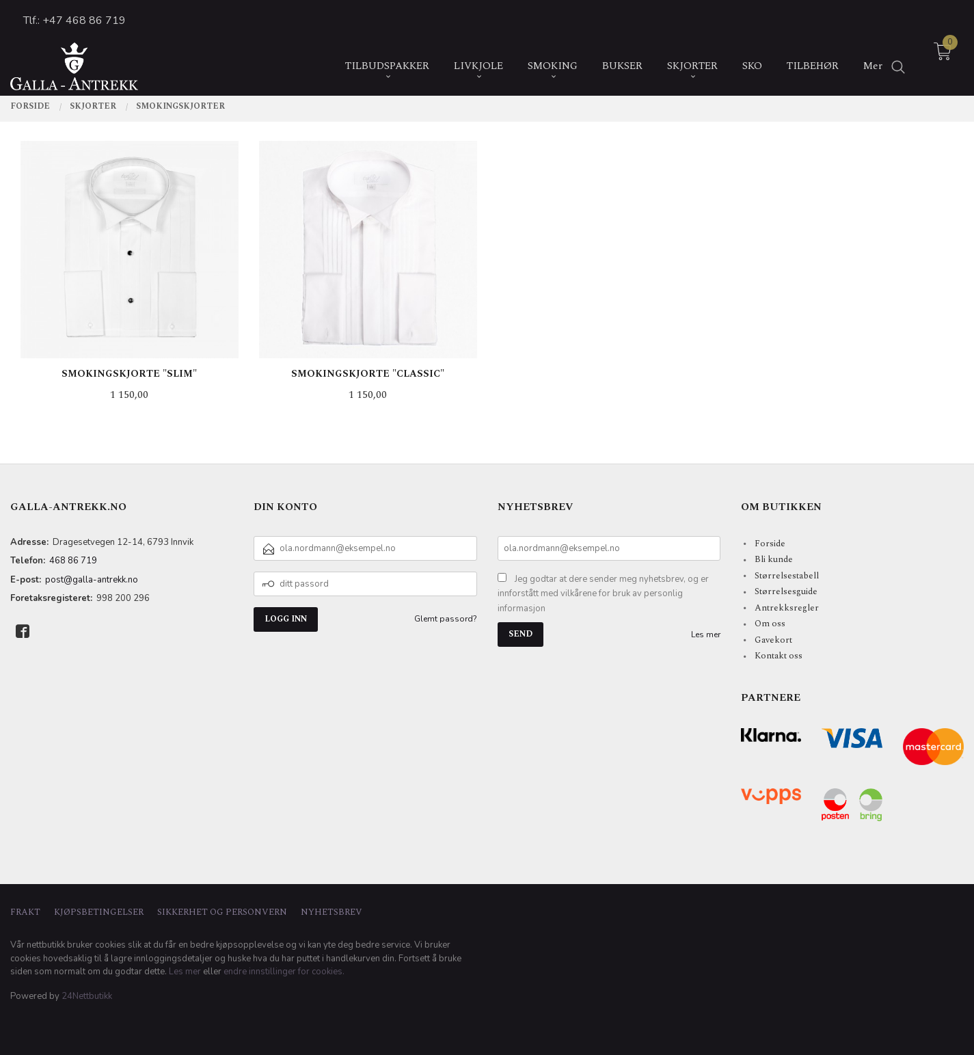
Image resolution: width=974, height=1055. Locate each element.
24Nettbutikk (87, 996)
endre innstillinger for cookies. (284, 971)
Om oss (770, 623)
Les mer (705, 634)
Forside (770, 543)
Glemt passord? (445, 618)
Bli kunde (774, 559)
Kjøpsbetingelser (99, 912)
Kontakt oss (778, 656)
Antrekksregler (787, 608)
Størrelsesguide (786, 591)
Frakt (25, 912)
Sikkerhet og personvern (222, 912)
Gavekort (773, 640)
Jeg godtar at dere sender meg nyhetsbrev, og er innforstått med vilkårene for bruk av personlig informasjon (603, 594)
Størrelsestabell (787, 576)
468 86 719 (73, 561)
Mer (872, 56)
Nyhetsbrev (331, 912)
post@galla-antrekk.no (91, 580)
